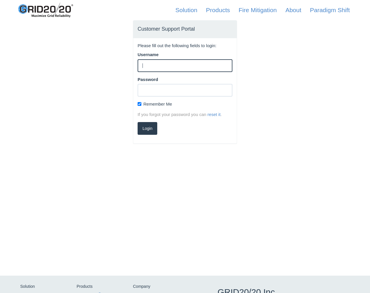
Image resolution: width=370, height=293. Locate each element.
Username (148, 54)
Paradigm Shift (330, 10)
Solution (186, 10)
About (293, 10)
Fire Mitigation (257, 10)
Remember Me (155, 104)
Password (148, 79)
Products (218, 10)
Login (147, 128)
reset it (214, 114)
